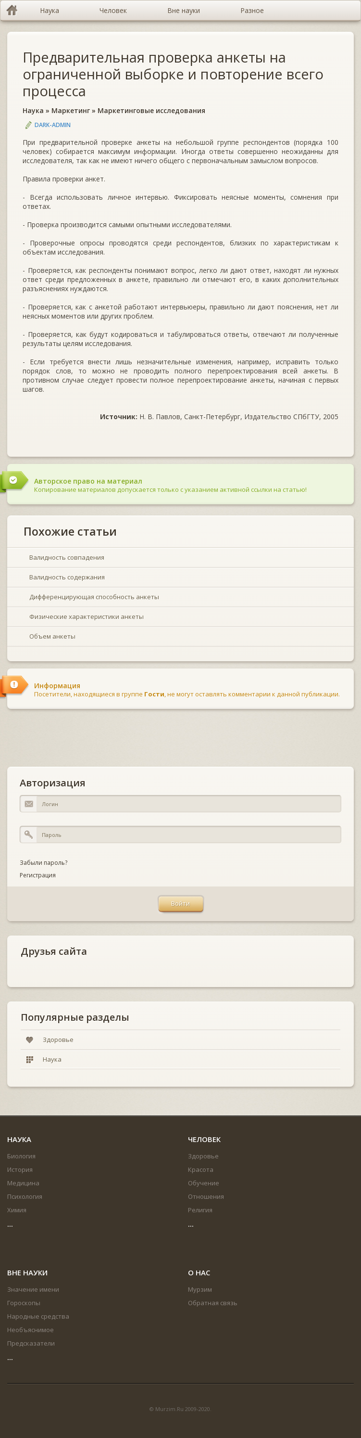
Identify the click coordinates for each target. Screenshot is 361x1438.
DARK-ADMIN (53, 125)
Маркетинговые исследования (151, 110)
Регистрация (38, 875)
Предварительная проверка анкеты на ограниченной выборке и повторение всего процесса (173, 74)
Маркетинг (70, 110)
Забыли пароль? (43, 863)
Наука (33, 110)
